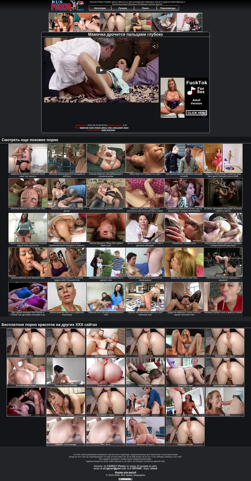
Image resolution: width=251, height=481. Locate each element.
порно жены (100, 127)
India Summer (108, 130)
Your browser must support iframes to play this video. (101, 80)
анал (126, 127)
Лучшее (122, 8)
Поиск (145, 8)
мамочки (84, 127)
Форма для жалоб (125, 472)
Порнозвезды (168, 8)
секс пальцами (115, 127)
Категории (100, 8)
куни (91, 127)
